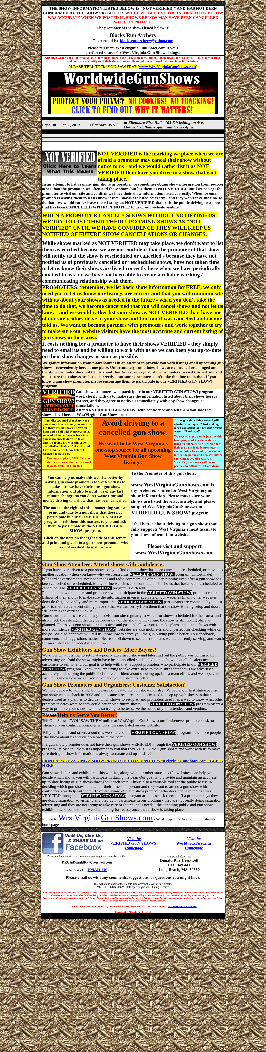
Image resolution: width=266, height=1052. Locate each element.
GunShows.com (127, 817)
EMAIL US (97, 869)
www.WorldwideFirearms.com (182, 906)
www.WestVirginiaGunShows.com (167, 66)
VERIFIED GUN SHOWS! (134, 843)
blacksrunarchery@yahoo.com (146, 40)
